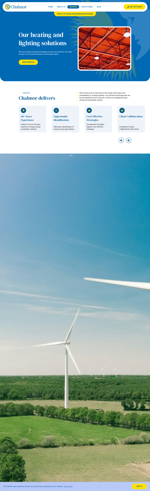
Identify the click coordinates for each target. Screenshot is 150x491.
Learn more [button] (68, 486)
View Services (28, 62)
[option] (32, 119)
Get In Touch (134, 7)
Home (50, 7)
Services (73, 7)
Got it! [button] (139, 486)
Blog (99, 7)
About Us (61, 7)
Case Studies (87, 7)
